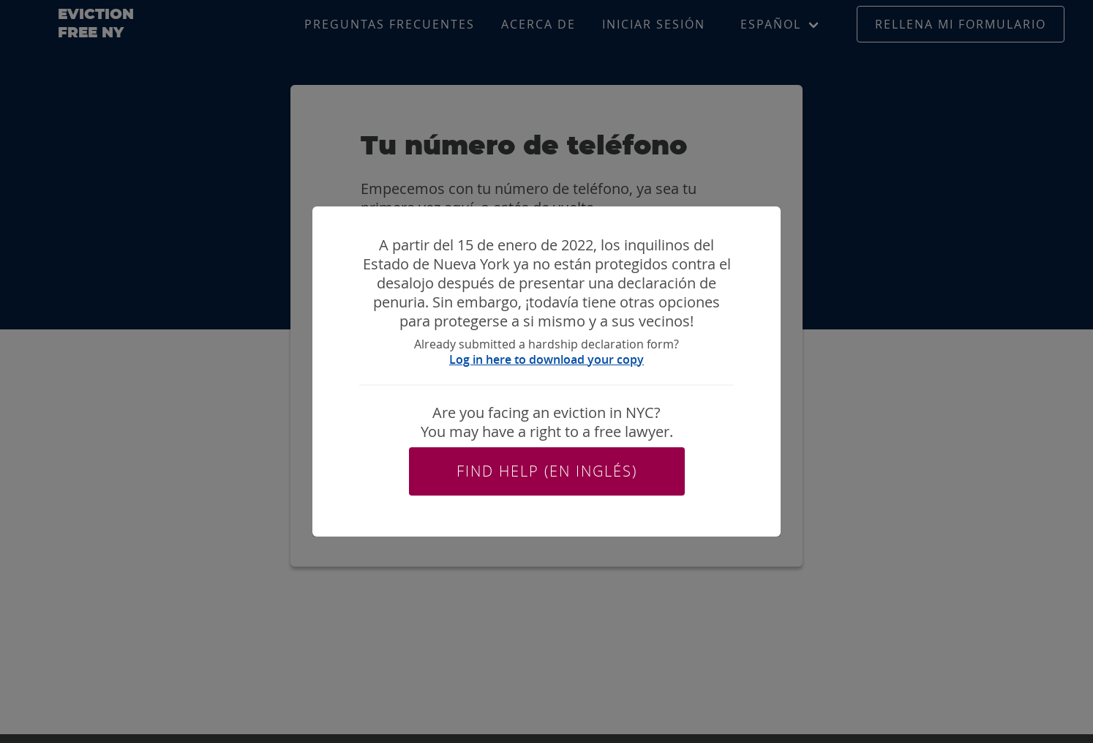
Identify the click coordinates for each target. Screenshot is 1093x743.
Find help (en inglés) (547, 471)
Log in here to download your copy (546, 359)
